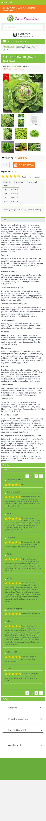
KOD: (25, 66)
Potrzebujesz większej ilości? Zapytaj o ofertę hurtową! (22, 210)
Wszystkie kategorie (15, 41)
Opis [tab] (4, 220)
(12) (24, 176)
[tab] (23, 584)
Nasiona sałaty (8, 48)
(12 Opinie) (7, 69)
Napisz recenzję (18, 69)
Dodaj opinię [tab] (7, 699)
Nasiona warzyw (30, 46)
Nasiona (19, 46)
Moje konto (6, 2)
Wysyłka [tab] (6, 465)
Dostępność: (6, 66)
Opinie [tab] (5, 469)
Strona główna (8, 46)
